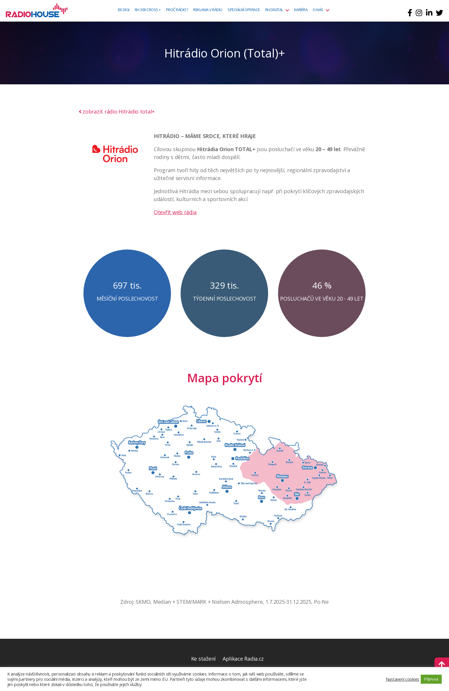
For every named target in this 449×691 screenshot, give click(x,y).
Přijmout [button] (431, 679)
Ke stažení (203, 658)
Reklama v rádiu (207, 10)
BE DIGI (124, 10)
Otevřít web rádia (175, 212)
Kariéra (301, 10)
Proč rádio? (177, 10)
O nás (318, 10)
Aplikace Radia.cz (243, 658)
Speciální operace (244, 10)
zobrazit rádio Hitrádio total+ (117, 111)
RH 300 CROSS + (148, 10)
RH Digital (274, 10)
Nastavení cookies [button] (402, 679)
